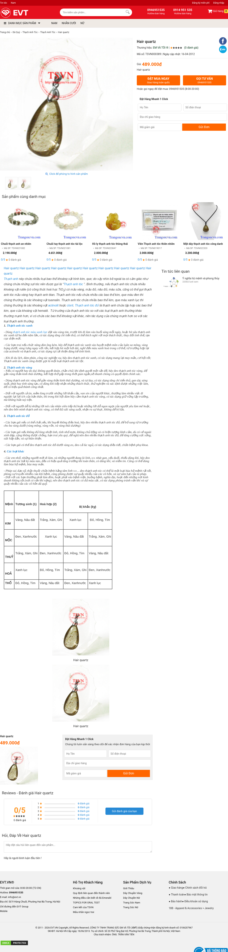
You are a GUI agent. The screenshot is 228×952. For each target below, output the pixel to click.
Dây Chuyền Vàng (132, 893)
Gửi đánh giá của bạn (124, 811)
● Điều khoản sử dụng (195, 901)
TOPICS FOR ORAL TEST (86, 902)
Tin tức (3, 3)
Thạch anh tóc (73, 284)
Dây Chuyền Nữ (131, 897)
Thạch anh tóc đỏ (87, 305)
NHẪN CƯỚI (69, 23)
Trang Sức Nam (131, 902)
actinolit (53, 305)
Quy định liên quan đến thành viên (91, 893)
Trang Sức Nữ (130, 907)
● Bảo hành (175, 901)
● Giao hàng (176, 887)
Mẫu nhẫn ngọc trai (83, 912)
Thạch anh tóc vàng (19, 367)
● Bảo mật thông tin (196, 894)
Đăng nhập (218, 3)
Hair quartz (11, 268)
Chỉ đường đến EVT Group (14, 906)
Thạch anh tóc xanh (19, 325)
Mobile (3, 911)
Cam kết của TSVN (83, 907)
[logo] (23, 13)
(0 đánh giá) (191, 47)
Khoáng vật (79, 888)
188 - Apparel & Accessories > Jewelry (191, 908)
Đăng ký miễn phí (200, 3)
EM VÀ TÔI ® (160, 47)
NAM (54, 23)
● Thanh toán (176, 894)
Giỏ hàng (218, 11)
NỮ (82, 23)
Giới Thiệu (128, 888)
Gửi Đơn (204, 127)
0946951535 (176, 89)
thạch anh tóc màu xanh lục (30, 332)
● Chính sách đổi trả (195, 887)
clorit (70, 305)
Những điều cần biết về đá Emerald (92, 897)
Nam (13, 3)
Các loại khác (15, 451)
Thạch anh (11, 278)
